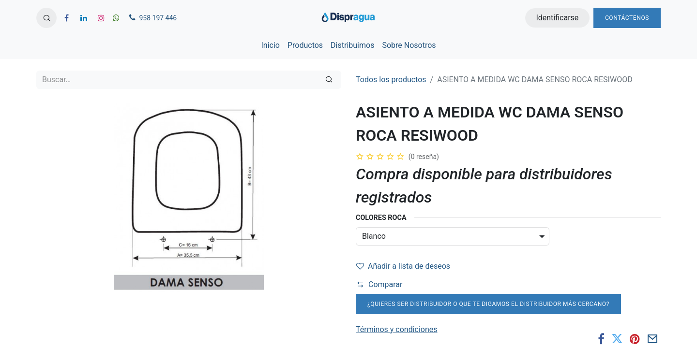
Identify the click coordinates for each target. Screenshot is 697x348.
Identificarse (557, 17)
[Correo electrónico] (653, 339)
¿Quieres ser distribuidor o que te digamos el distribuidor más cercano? (488, 304)
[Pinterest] (635, 339)
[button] (46, 18)
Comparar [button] (379, 284)
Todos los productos (391, 79)
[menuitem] (270, 45)
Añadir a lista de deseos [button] (403, 266)
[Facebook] (601, 339)
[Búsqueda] (329, 80)
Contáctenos (627, 17)
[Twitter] (617, 339)
